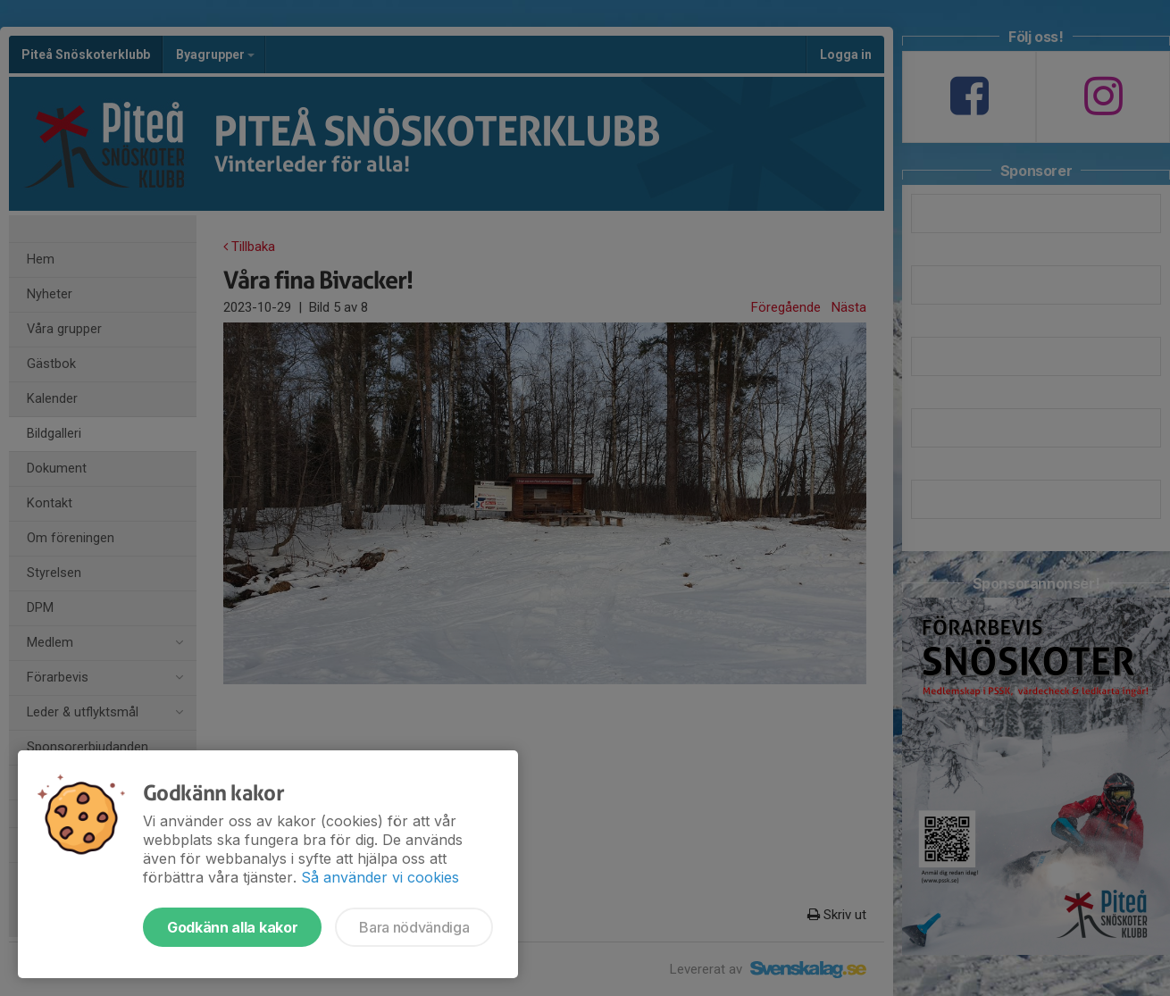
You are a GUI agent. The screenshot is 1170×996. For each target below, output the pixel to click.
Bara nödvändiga (414, 927)
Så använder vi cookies (380, 877)
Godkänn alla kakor (232, 927)
